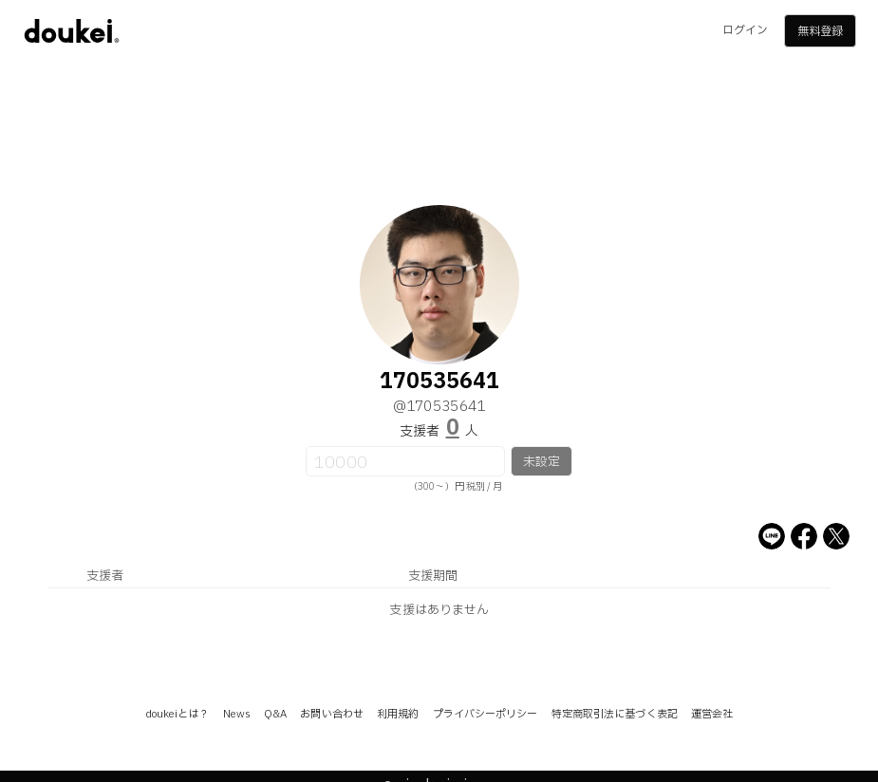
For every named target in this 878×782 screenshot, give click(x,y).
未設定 (541, 462)
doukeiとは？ (177, 714)
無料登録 (820, 31)
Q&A (275, 714)
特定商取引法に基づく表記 (614, 714)
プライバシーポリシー (485, 714)
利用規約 (398, 714)
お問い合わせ (332, 714)
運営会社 (712, 714)
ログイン (745, 30)
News (237, 714)
